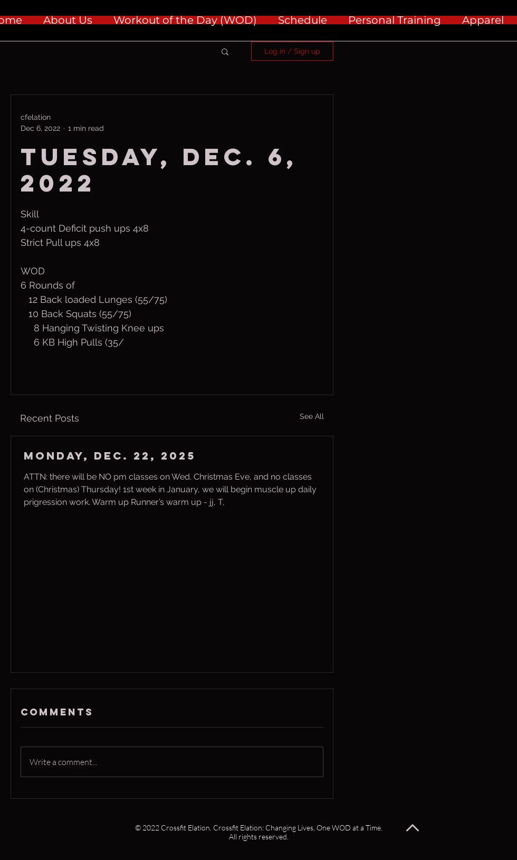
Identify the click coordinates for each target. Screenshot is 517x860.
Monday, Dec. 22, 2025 (110, 455)
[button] (225, 51)
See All (312, 416)
